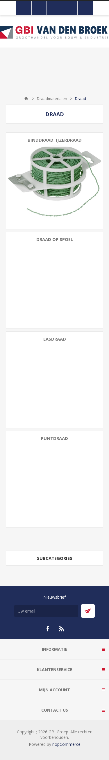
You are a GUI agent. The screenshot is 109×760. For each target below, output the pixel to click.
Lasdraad (54, 339)
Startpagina (26, 98)
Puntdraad (54, 438)
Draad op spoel (54, 239)
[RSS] (61, 628)
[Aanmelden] (46, 611)
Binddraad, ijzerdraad (55, 140)
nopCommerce (66, 744)
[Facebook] (47, 628)
